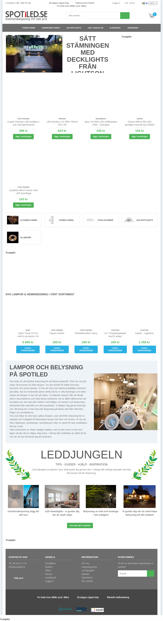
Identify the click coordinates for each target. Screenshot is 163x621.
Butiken (49, 567)
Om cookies (87, 581)
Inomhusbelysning (52, 28)
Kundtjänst (50, 563)
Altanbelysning (28, 220)
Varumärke (134, 28)
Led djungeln (88, 570)
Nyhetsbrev (87, 577)
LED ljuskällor (97, 28)
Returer (49, 574)
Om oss (85, 563)
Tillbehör (25, 237)
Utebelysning (30, 28)
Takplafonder (105, 220)
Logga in (116, 3)
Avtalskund (50, 577)
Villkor (48, 570)
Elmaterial (116, 28)
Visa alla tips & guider (80, 525)
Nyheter (85, 574)
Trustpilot (126, 36)
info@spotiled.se (17, 567)
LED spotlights (75, 28)
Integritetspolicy (89, 567)
